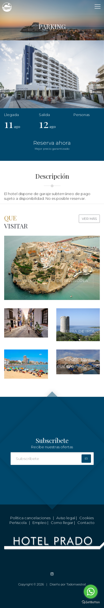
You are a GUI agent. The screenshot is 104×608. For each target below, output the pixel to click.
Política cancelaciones (30, 518)
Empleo (39, 522)
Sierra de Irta (78, 331)
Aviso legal (65, 518)
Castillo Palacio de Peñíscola (52, 280)
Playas (26, 369)
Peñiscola (18, 522)
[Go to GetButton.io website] (91, 602)
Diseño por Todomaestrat (68, 584)
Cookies (86, 518)
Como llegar (62, 522)
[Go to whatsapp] (91, 592)
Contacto (86, 522)
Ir (86, 458)
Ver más (89, 218)
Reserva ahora (52, 145)
